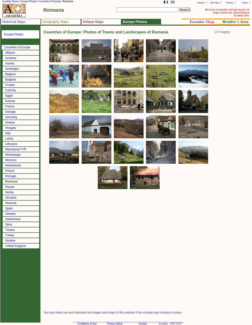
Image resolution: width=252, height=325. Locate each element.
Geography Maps (55, 22)
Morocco (11, 160)
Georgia (10, 111)
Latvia (9, 138)
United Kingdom (15, 246)
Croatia (10, 85)
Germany (11, 117)
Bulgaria (10, 79)
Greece (10, 122)
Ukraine (10, 240)
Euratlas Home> (11, 1)
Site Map (214, 2)
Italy (8, 133)
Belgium (10, 74)
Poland (9, 171)
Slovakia (10, 197)
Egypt (9, 95)
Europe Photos (13, 34)
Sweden (10, 213)
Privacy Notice (115, 323)
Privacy (229, 2)
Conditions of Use (87, 323)
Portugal (10, 176)
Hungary (10, 128)
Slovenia (11, 203)
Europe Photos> (29, 1)
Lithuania (11, 144)
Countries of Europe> (50, 1)
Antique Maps (93, 22)
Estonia (10, 101)
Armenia (10, 58)
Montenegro (13, 154)
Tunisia (10, 230)
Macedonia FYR (15, 149)
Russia (9, 187)
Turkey (9, 235)
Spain (9, 208)
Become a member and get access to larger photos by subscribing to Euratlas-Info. (227, 12)
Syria (8, 224)
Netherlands (13, 165)
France (9, 106)
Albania (10, 52)
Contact (200, 2)
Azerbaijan (12, 69)
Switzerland (12, 219)
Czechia (10, 90)
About (245, 2)
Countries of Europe (17, 47)
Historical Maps (14, 22)
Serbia (9, 192)
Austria (9, 63)
